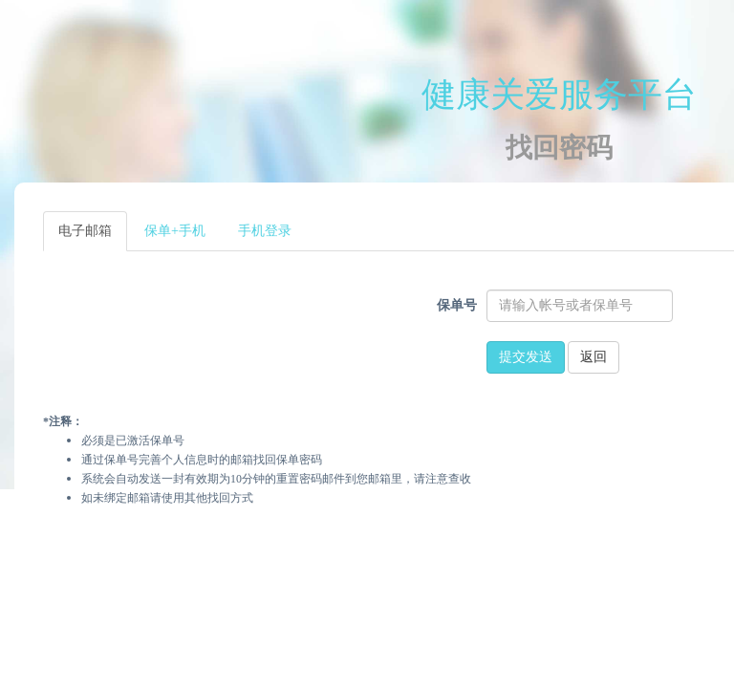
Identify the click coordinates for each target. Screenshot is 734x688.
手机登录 (264, 231)
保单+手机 (174, 231)
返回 (593, 357)
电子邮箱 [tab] (85, 231)
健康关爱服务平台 (559, 94)
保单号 (457, 305)
